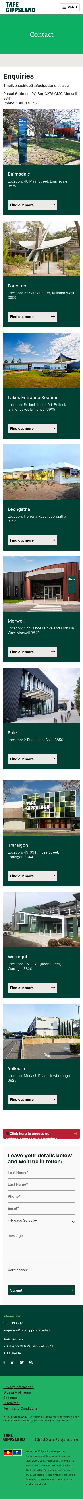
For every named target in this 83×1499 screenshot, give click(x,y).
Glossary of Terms (17, 1392)
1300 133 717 (13, 1323)
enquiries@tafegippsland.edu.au (28, 1330)
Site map (10, 1398)
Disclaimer (11, 1403)
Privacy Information (18, 1387)
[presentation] (38, 1272)
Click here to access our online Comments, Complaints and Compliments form (31, 1135)
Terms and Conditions (20, 1408)
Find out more (22, 205)
